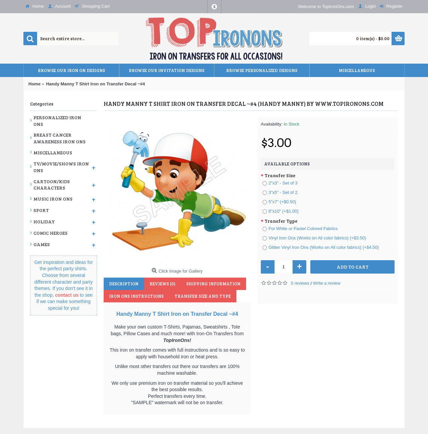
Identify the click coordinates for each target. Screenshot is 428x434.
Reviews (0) (161, 284)
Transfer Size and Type (201, 296)
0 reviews (300, 283)
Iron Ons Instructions (136, 296)
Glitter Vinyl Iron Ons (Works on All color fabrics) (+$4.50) (320, 247)
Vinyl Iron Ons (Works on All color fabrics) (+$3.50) (314, 237)
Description (123, 284)
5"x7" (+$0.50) (279, 201)
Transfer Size (279, 175)
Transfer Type (280, 221)
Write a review (326, 283)
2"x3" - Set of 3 (280, 183)
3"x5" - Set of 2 (280, 192)
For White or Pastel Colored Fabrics (300, 228)
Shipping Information (211, 284)
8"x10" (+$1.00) (280, 211)
